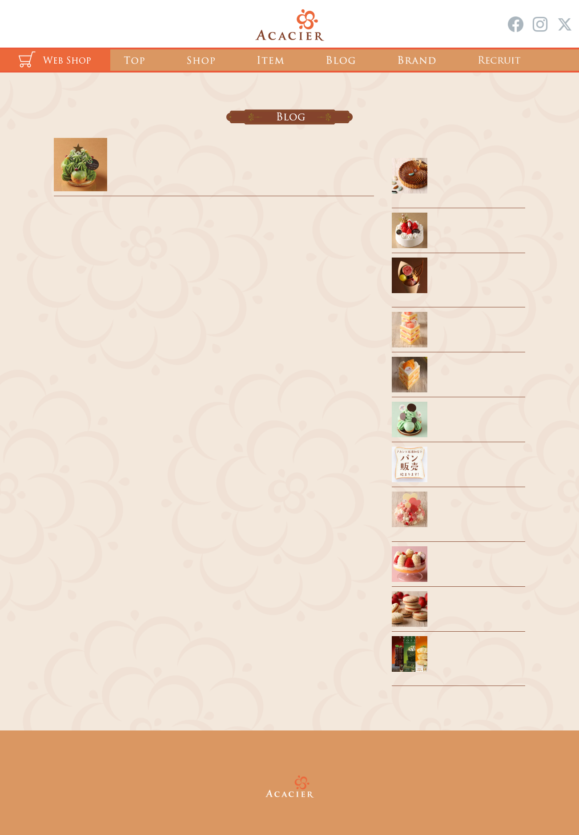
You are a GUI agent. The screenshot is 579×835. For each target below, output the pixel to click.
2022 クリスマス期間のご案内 (165, 150)
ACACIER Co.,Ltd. (302, 807)
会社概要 (313, 754)
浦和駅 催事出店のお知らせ (475, 323)
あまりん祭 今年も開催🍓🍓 (476, 558)
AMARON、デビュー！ (469, 603)
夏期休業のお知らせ (464, 413)
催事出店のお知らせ (464, 368)
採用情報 (266, 754)
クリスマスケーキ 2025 (468, 224)
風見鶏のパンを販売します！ (477, 458)
